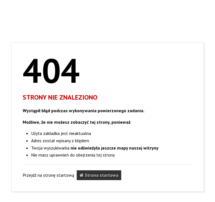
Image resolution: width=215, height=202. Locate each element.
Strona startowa (99, 175)
